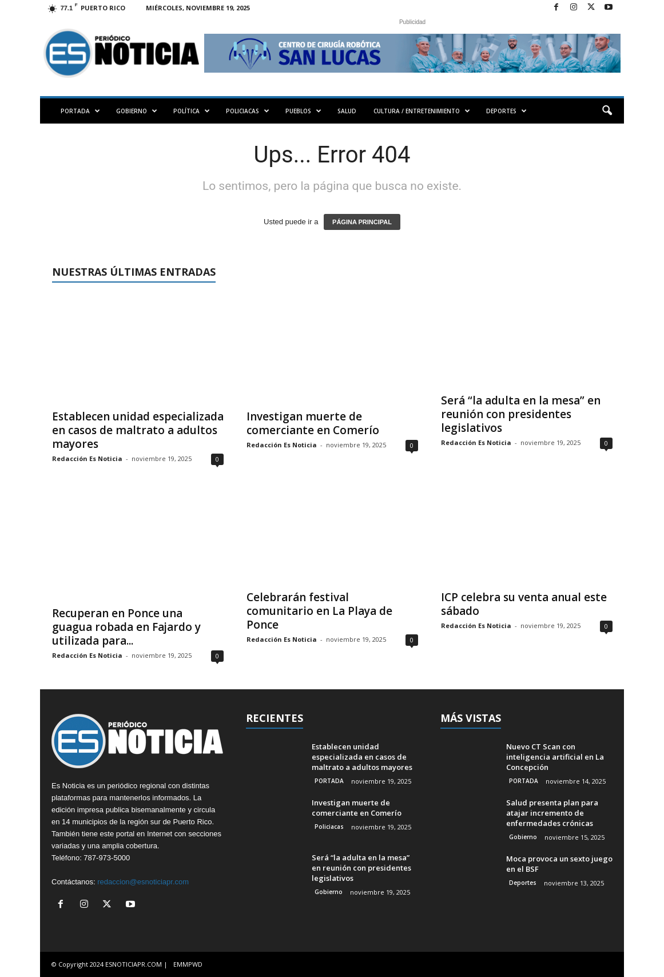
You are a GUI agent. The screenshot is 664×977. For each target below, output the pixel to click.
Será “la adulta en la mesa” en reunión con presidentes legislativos (521, 414)
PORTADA (80, 111)
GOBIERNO (136, 111)
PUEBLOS (303, 111)
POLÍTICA (191, 111)
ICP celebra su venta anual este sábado (524, 604)
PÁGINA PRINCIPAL (362, 222)
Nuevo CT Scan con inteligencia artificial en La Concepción (555, 756)
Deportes (522, 883)
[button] (606, 111)
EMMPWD (187, 964)
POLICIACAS (247, 111)
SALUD (346, 111)
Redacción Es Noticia (87, 458)
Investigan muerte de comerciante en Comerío (312, 423)
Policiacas (329, 827)
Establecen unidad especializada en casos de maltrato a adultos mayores (138, 430)
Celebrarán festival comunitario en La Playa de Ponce (319, 611)
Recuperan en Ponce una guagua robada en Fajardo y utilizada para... (126, 627)
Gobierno (329, 892)
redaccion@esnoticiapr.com (143, 881)
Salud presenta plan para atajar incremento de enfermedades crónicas (552, 812)
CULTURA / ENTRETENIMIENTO (421, 111)
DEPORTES (506, 111)
